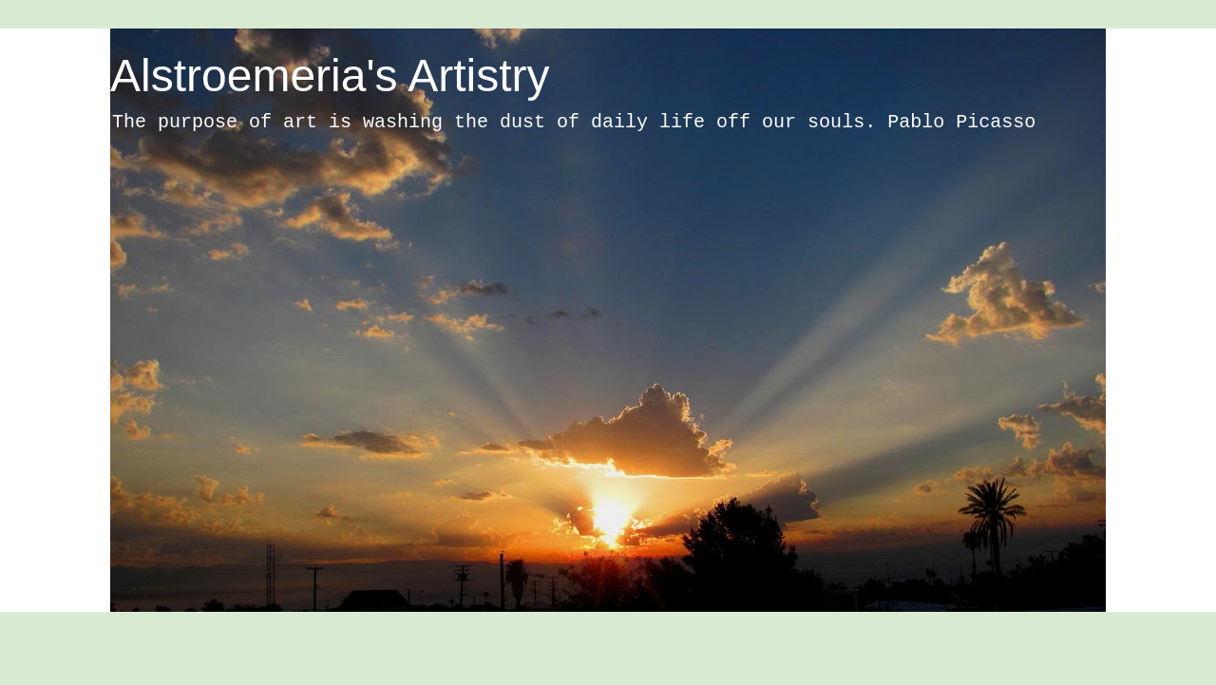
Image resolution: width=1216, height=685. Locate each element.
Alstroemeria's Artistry (330, 75)
